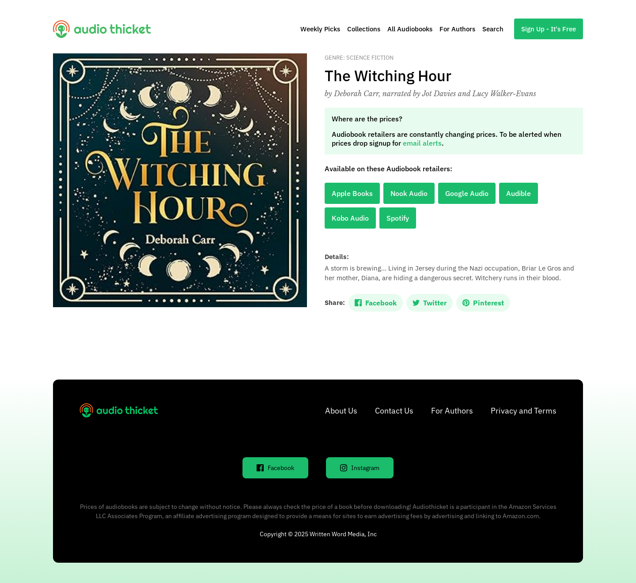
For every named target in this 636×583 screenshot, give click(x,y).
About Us (341, 411)
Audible (518, 193)
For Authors (457, 29)
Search (493, 29)
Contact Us (394, 411)
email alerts (422, 143)
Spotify (397, 218)
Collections (363, 29)
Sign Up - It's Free (548, 29)
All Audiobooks (409, 29)
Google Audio (466, 193)
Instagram (359, 468)
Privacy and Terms (523, 411)
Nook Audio (409, 193)
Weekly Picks (320, 29)
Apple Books (352, 193)
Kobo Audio (350, 218)
